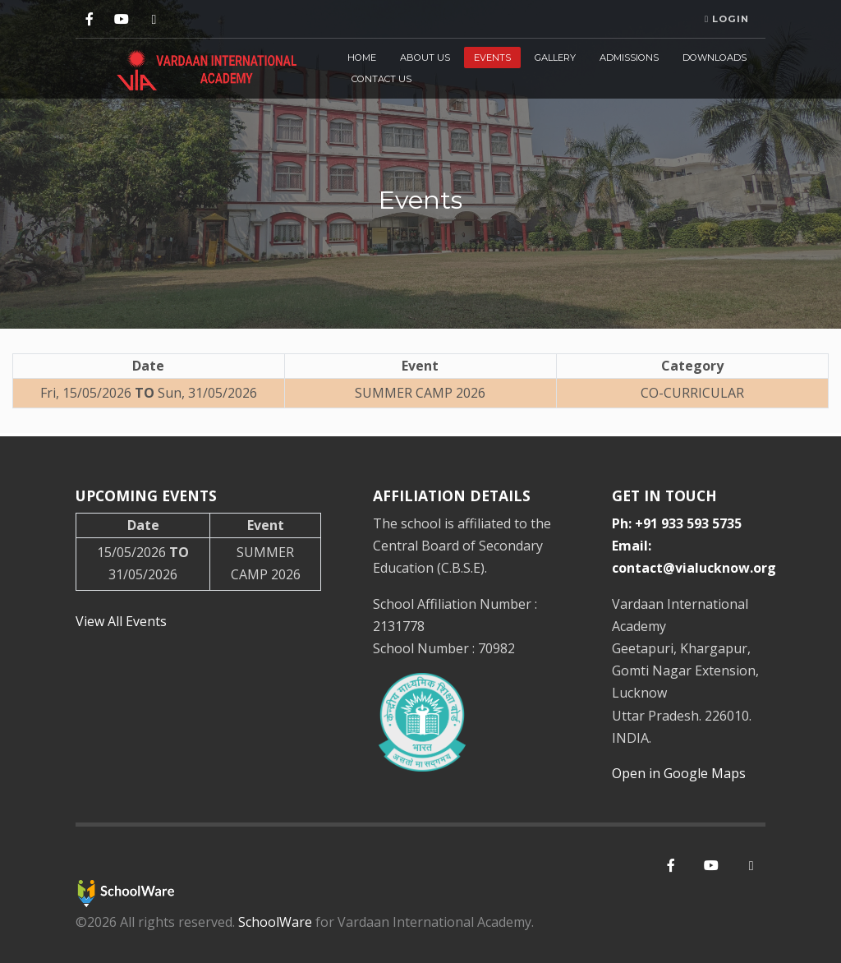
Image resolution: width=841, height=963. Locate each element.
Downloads (714, 57)
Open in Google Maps (679, 773)
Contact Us (381, 79)
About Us (425, 57)
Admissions (629, 57)
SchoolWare (275, 922)
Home (361, 57)
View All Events (121, 621)
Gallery (555, 57)
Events (492, 57)
